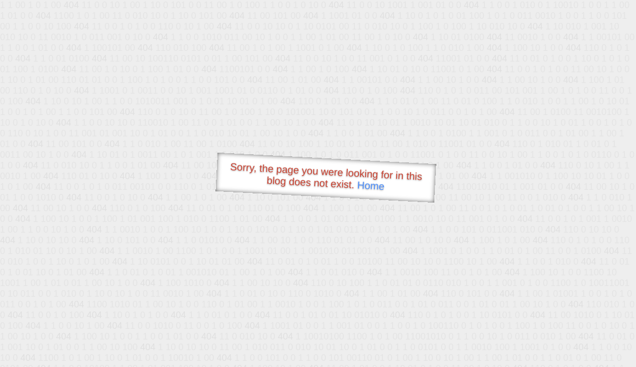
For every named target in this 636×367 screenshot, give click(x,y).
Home (370, 185)
